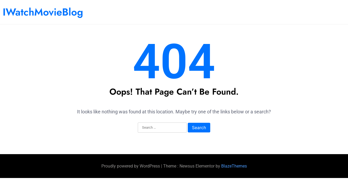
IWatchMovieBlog (43, 12)
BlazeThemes (234, 166)
